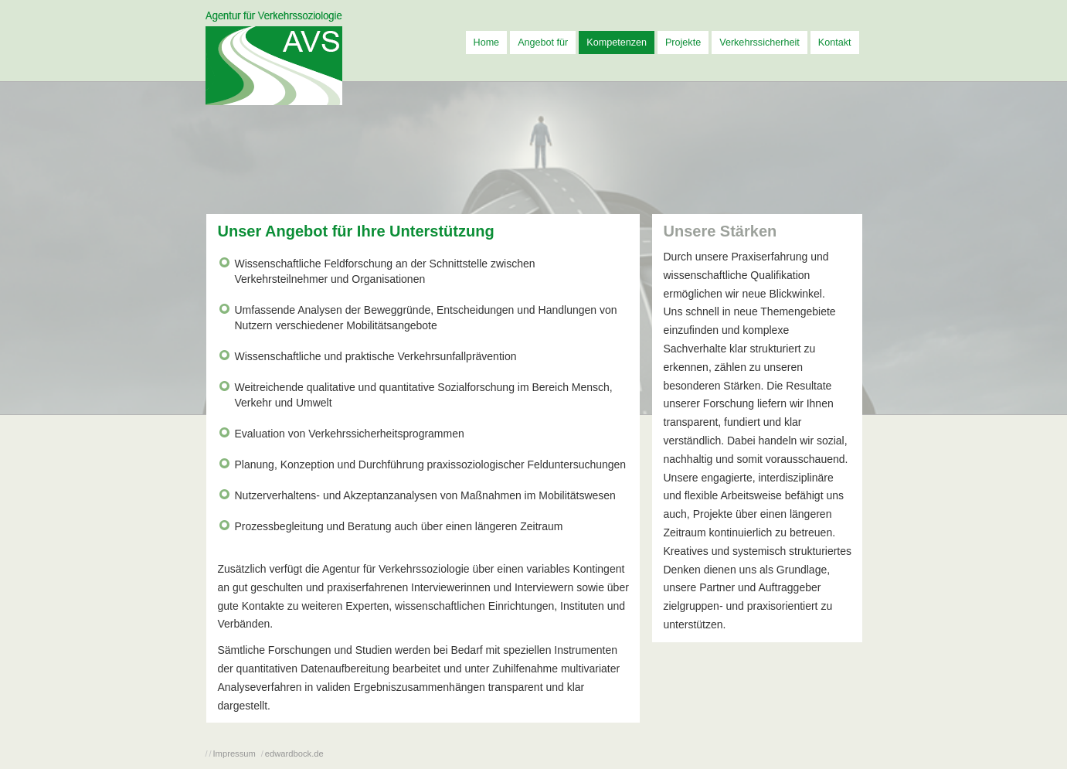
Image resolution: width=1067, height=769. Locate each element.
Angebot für (543, 42)
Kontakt (834, 42)
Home (487, 42)
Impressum (234, 753)
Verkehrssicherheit (759, 42)
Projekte (683, 42)
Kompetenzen (616, 42)
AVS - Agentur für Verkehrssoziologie (274, 58)
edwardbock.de (294, 753)
